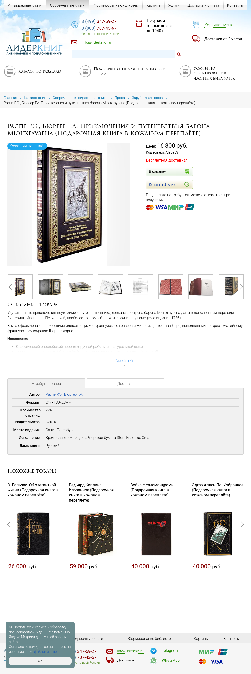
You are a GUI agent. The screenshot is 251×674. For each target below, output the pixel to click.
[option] (69, 205)
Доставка (125, 383)
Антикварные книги (24, 5)
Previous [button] (11, 286)
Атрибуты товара (46, 383)
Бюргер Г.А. (73, 394)
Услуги (174, 5)
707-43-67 (99, 28)
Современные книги (67, 5)
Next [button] (240, 286)
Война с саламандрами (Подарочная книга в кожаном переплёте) (152, 490)
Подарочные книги (87, 638)
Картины (153, 5)
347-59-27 (99, 21)
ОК (40, 661)
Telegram (170, 650)
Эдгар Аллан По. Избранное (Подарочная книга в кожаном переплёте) (218, 490)
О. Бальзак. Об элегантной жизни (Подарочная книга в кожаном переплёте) (33, 490)
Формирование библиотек (116, 5)
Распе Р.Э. (54, 394)
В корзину (169, 171)
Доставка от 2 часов (223, 39)
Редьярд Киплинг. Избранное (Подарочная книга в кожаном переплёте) (91, 493)
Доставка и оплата (203, 5)
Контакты (235, 5)
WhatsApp (171, 660)
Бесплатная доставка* (166, 160)
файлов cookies (46, 652)
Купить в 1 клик (169, 184)
